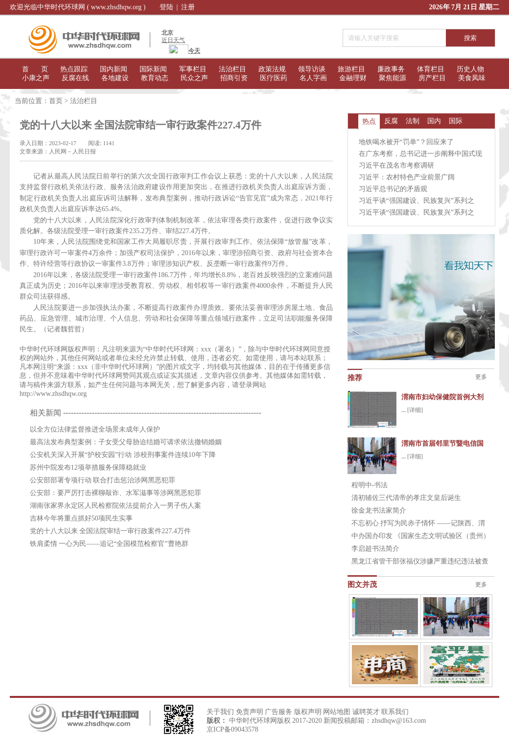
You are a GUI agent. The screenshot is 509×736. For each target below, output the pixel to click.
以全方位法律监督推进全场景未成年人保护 (95, 429)
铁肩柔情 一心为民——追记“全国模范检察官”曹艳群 (109, 543)
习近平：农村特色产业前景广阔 (407, 177)
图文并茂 (362, 584)
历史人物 (470, 69)
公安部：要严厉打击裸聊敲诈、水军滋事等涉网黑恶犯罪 (115, 493)
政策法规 (272, 69)
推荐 (354, 378)
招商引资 (234, 78)
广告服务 (278, 711)
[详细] (415, 410)
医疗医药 (273, 78)
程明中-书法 (369, 485)
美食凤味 (472, 78)
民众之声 (194, 78)
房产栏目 (432, 78)
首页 (56, 101)
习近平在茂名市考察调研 (396, 165)
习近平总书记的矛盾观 (393, 189)
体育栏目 (430, 69)
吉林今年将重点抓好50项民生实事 (81, 518)
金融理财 (353, 78)
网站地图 (336, 711)
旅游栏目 (351, 69)
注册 (188, 7)
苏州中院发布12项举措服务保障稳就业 (88, 467)
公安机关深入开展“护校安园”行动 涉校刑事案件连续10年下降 (123, 454)
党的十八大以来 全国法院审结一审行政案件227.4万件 (110, 531)
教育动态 (154, 78)
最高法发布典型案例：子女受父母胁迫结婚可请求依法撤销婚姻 (126, 442)
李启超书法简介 (375, 548)
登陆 (166, 7)
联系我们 (395, 711)
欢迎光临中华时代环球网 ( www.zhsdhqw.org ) (78, 7)
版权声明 (308, 711)
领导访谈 (311, 69)
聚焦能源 (392, 78)
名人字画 (313, 78)
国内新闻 (113, 69)
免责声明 (249, 711)
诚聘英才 (366, 711)
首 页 (35, 69)
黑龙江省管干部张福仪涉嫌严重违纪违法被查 (419, 561)
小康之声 (35, 78)
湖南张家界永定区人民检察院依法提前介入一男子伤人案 (115, 505)
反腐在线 (75, 78)
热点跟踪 (74, 69)
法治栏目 (232, 69)
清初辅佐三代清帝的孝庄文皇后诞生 (406, 497)
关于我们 (220, 711)
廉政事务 (391, 69)
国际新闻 (153, 69)
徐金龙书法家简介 (378, 510)
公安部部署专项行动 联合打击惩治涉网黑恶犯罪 (103, 480)
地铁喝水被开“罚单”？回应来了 (406, 142)
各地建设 (115, 78)
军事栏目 (193, 69)
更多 (481, 376)
